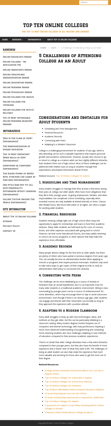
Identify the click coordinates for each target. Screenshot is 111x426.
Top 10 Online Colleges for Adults (73, 176)
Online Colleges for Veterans (14, 103)
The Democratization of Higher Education (16, 148)
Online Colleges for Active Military (18, 111)
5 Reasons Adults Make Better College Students (69, 412)
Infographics (34, 40)
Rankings (16, 40)
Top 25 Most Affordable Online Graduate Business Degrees (74, 389)
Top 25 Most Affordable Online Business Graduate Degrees (17, 121)
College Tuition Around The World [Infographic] (19, 201)
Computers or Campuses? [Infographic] (17, 167)
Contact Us (9, 231)
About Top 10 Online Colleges (62, 40)
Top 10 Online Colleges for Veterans (63, 385)
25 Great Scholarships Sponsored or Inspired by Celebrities (74, 397)
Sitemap (7, 221)
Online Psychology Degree (17, 92)
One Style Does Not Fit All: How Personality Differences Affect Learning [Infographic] (19, 190)
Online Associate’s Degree (17, 70)
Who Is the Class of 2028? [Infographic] (17, 140)
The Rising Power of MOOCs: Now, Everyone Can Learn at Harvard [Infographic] (19, 176)
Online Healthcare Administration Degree (16, 76)
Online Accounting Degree (17, 82)
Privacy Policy (11, 226)
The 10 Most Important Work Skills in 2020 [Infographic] (16, 157)
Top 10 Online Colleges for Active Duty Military (68, 381)
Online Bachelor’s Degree (17, 57)
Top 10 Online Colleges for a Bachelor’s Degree (68, 377)
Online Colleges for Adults (18, 97)
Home (5, 40)
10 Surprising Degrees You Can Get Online (66, 393)
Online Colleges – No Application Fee (14, 63)
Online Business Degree (16, 87)
